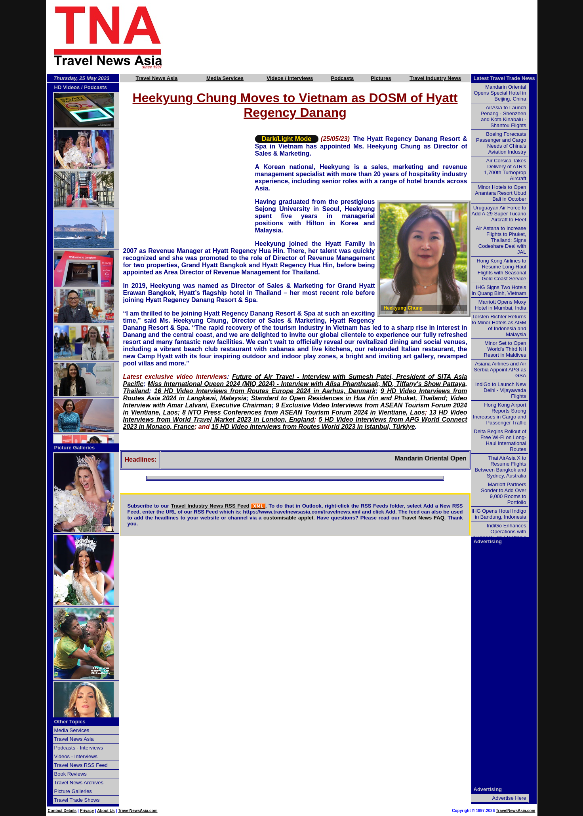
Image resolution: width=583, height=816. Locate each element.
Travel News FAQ (423, 518)
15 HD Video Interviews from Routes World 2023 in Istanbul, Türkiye (313, 426)
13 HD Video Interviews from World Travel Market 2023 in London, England (295, 416)
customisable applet (288, 518)
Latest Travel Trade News (504, 78)
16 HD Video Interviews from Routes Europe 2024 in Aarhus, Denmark (264, 391)
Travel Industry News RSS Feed (210, 506)
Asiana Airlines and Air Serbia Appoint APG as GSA (500, 370)
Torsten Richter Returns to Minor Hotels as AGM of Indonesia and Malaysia (499, 325)
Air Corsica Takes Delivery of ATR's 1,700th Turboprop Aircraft (505, 169)
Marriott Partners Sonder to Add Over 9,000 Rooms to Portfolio (503, 493)
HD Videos (67, 87)
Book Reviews (70, 774)
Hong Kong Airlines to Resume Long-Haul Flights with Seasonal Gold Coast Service (501, 270)
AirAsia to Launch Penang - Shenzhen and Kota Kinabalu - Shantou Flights (503, 116)
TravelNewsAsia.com (138, 810)
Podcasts (342, 78)
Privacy (87, 810)
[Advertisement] (363, 37)
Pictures (381, 78)
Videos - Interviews (76, 756)
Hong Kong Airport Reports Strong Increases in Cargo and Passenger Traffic (499, 414)
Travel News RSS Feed (81, 765)
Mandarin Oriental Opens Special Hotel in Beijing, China (500, 93)
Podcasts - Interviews (78, 748)
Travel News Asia (157, 78)
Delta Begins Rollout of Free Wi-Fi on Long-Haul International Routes (500, 440)
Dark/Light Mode (286, 138)
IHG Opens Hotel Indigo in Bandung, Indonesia (498, 514)
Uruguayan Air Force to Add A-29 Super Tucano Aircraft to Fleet (498, 214)
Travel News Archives (79, 783)
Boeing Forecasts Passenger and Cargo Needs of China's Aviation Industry (501, 143)
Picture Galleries (74, 448)
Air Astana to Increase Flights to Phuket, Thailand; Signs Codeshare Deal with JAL (501, 240)
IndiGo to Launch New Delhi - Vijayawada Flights (500, 390)
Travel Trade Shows (77, 800)
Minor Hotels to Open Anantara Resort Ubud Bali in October (500, 193)
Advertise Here (509, 798)
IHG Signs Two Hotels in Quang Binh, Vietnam (499, 290)
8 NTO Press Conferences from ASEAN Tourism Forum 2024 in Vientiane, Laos (303, 412)
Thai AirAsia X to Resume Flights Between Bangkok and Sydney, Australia (500, 467)
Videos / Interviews (290, 78)
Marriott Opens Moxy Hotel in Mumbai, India (500, 305)
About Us (105, 810)
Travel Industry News (435, 78)
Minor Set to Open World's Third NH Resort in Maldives (505, 349)
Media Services (225, 78)
